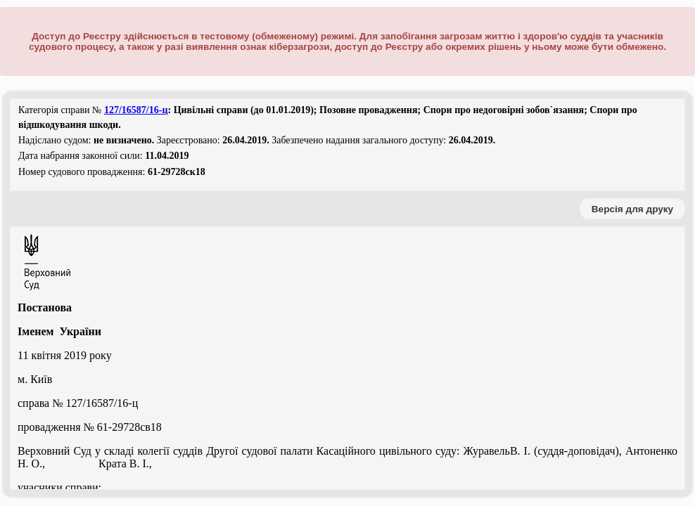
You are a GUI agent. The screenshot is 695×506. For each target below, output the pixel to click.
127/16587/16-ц (136, 110)
